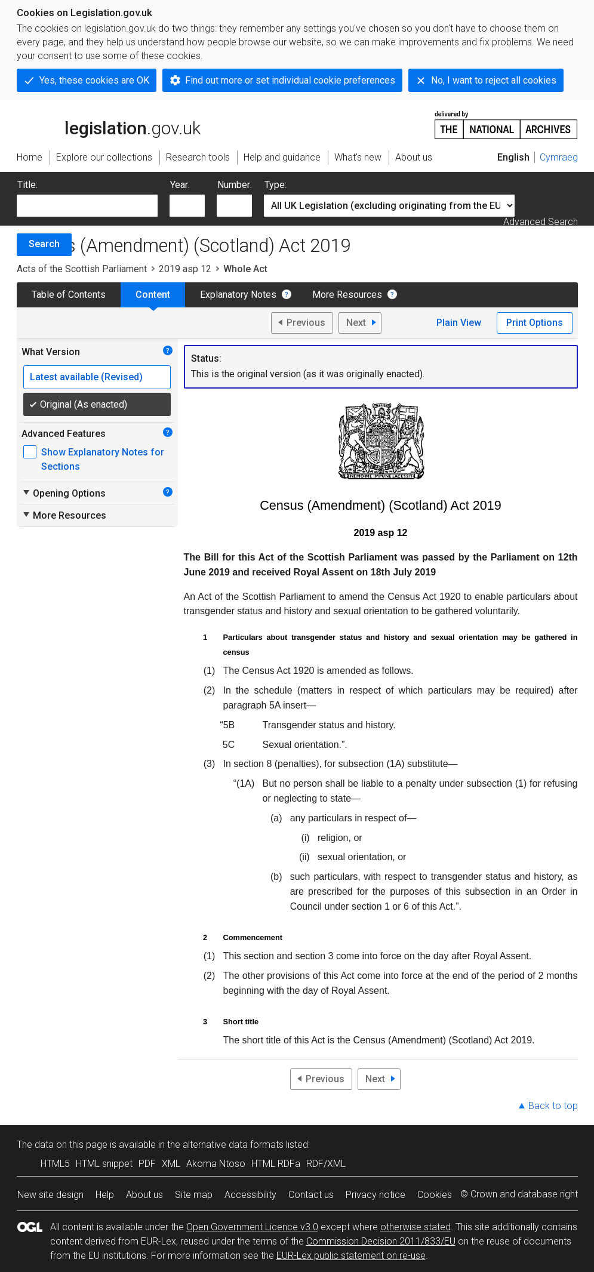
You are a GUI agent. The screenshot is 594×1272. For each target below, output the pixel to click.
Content (153, 294)
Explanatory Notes (238, 294)
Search (44, 244)
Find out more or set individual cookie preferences (290, 80)
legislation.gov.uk (109, 124)
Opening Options (63, 493)
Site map (194, 1194)
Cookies (434, 1194)
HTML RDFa (275, 1163)
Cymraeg (559, 157)
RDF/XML (326, 1163)
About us (144, 1194)
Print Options (534, 322)
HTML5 (55, 1163)
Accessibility (250, 1194)
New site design (50, 1194)
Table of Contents (69, 294)
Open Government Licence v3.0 (252, 1227)
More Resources (347, 294)
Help (105, 1194)
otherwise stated (415, 1227)
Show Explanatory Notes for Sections (102, 459)
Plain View (458, 322)
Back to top (553, 1105)
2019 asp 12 (185, 269)
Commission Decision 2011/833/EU (380, 1241)
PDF (147, 1163)
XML (171, 1163)
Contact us (311, 1194)
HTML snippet (104, 1163)
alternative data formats (233, 1144)
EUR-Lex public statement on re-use (351, 1255)
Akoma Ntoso (215, 1163)
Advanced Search (540, 221)
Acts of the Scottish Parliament (82, 269)
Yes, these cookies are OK (94, 80)
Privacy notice (375, 1194)
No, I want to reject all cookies (493, 80)
